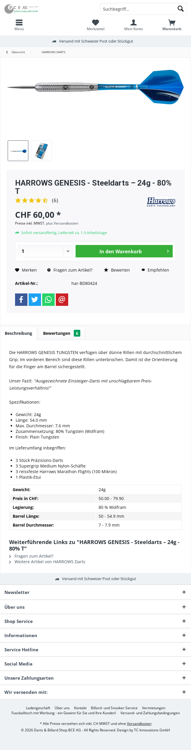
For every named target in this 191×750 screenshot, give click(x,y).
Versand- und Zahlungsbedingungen (150, 713)
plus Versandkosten (62, 223)
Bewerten (117, 270)
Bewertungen (61, 333)
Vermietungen (153, 708)
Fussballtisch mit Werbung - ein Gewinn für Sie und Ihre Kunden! (64, 713)
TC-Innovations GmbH (152, 730)
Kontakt (80, 708)
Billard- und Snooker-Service (114, 708)
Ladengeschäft (38, 708)
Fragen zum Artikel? (69, 270)
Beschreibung (18, 333)
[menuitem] (19, 25)
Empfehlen (155, 270)
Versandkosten (139, 723)
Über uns (62, 708)
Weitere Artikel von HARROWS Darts (47, 561)
